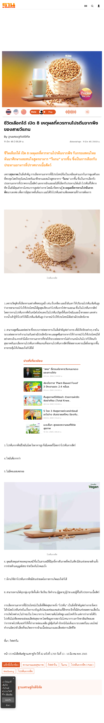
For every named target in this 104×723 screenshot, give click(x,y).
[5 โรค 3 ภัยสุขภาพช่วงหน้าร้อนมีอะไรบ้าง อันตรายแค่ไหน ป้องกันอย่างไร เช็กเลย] (52, 414)
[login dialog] (98, 6)
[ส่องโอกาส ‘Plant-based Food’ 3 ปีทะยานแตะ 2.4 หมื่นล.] (52, 386)
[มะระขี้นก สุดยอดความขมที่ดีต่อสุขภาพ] (52, 428)
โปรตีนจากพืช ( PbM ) (82, 664)
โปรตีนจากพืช (25, 671)
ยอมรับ (8, 700)
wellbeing (9, 671)
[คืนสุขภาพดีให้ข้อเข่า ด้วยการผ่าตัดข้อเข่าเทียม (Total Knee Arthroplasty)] (52, 400)
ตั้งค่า (8, 705)
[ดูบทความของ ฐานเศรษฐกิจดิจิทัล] (52, 687)
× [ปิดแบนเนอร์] (13, 678)
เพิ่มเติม (9, 694)
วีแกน (64, 664)
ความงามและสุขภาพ (33, 664)
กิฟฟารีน (52, 664)
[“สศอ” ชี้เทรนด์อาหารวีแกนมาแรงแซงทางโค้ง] (52, 372)
